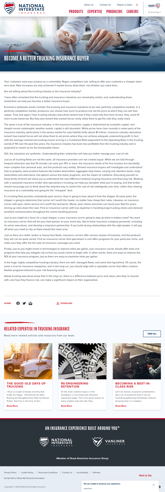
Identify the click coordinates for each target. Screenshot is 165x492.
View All (151, 333)
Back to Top (145, 475)
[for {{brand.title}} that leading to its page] (56, 442)
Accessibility (82, 472)
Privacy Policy (10, 472)
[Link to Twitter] (24, 303)
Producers (114, 11)
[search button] (137, 4)
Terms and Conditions (48, 472)
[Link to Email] (30, 303)
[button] (153, 484)
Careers (132, 11)
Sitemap (96, 472)
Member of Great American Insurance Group (82, 458)
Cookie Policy (27, 472)
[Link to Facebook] (18, 303)
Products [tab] (76, 11)
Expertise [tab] (95, 11)
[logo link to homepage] (24, 8)
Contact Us (105, 5)
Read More (12, 405)
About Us (88, 5)
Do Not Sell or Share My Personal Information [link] (24, 478)
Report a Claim (124, 5)
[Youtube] (159, 487)
